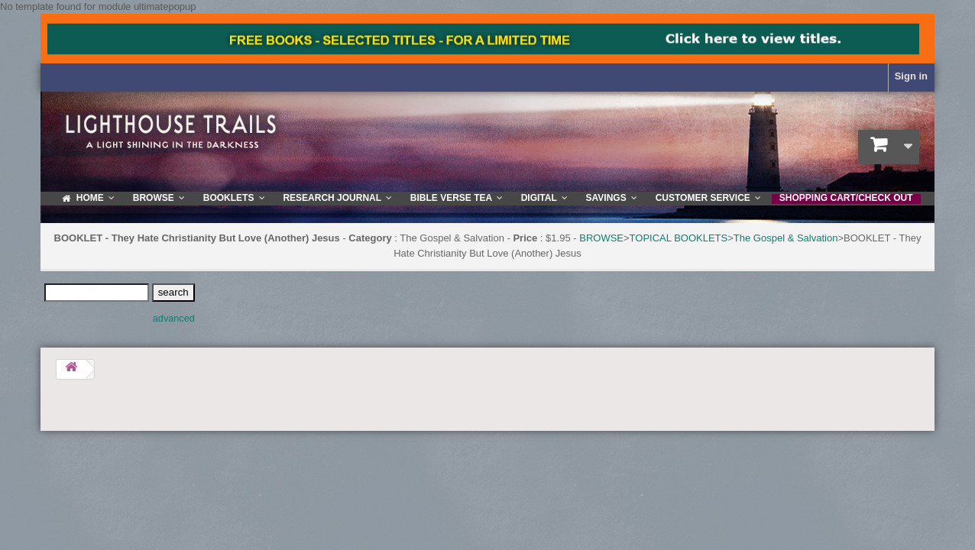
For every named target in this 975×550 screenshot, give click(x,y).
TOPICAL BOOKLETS (679, 238)
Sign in (911, 76)
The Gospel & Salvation (786, 238)
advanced (174, 318)
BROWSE (601, 238)
